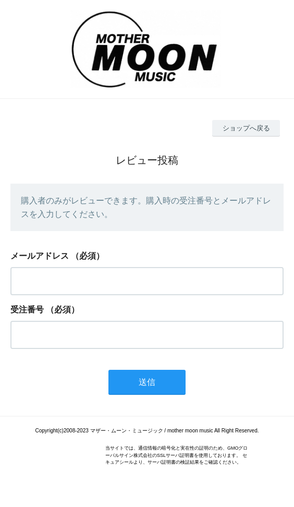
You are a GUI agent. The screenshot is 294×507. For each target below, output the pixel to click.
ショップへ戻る (246, 128)
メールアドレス (39, 255)
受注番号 (27, 309)
